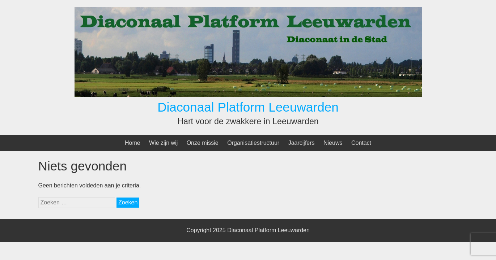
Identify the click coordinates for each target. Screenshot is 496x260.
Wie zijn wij (163, 143)
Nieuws (332, 143)
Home (132, 143)
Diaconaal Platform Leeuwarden (248, 107)
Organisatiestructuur (253, 143)
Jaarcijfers (301, 143)
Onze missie (203, 143)
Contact (361, 143)
